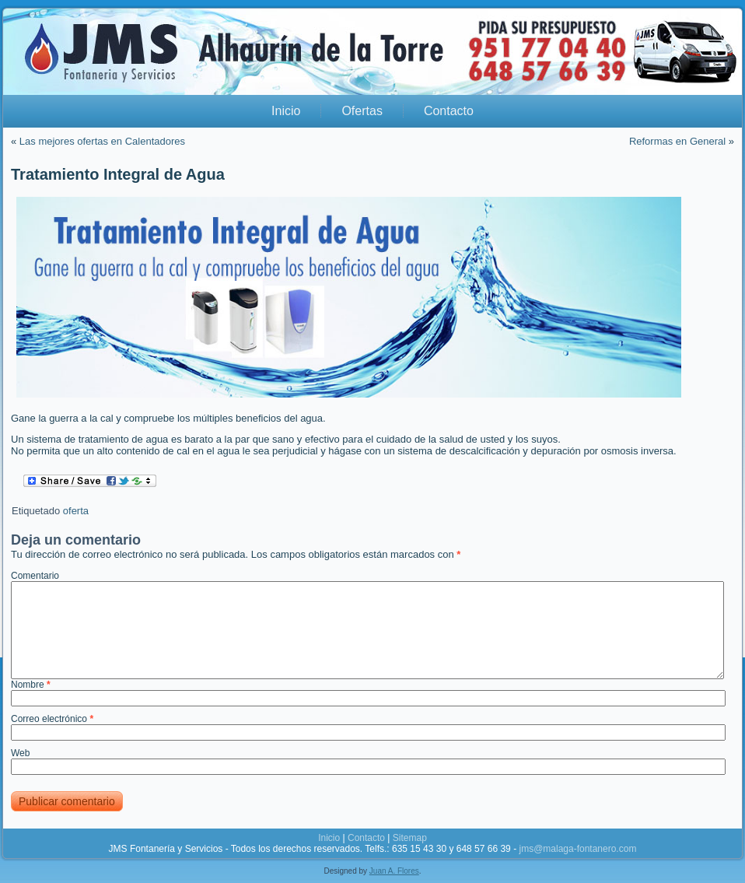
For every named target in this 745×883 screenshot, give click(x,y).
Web (20, 753)
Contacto (449, 110)
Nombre (31, 684)
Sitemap (410, 837)
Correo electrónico (52, 718)
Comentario (35, 575)
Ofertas (361, 110)
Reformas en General (677, 141)
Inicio (285, 110)
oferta (76, 511)
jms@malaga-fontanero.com (577, 848)
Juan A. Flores (394, 871)
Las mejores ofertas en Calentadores (102, 141)
